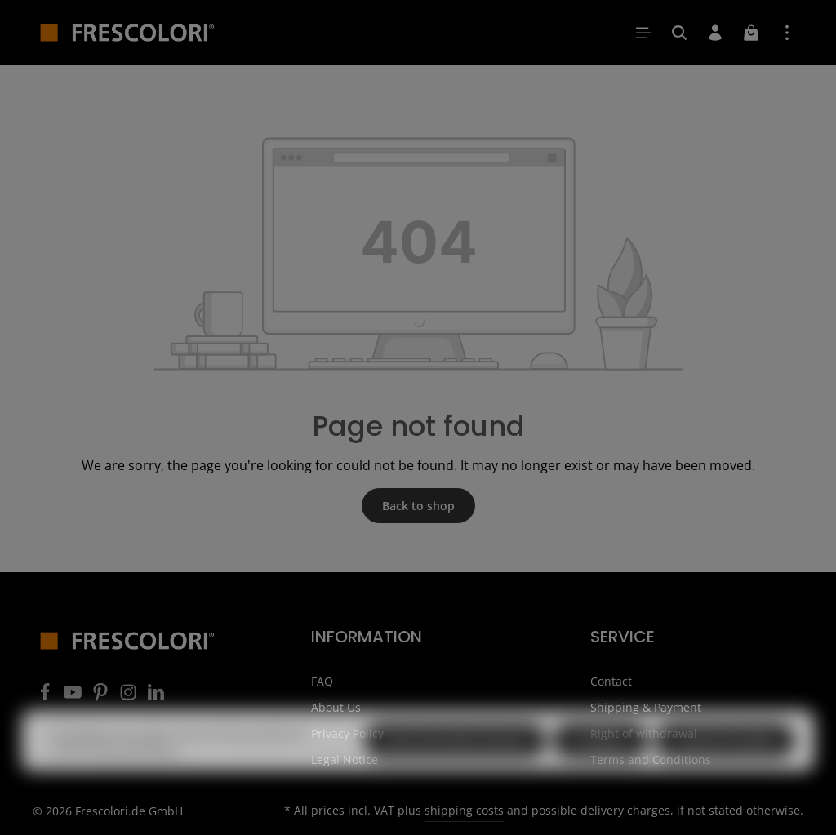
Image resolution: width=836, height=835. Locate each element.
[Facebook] (46, 696)
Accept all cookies (725, 764)
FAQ (322, 681)
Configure (600, 764)
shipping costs (464, 810)
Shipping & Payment (645, 707)
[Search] (679, 32)
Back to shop (418, 505)
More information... (136, 772)
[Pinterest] (102, 696)
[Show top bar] (787, 32)
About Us (336, 707)
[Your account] (715, 32)
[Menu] (643, 32)
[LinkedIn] (156, 696)
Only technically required (455, 764)
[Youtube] (74, 696)
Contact (611, 681)
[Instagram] (129, 696)
